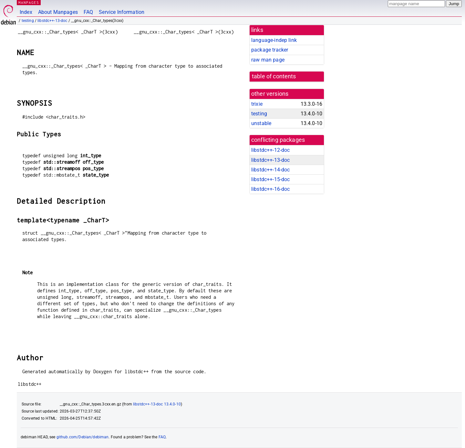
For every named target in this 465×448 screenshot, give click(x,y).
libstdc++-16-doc (270, 189)
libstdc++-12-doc (270, 150)
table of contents (274, 76)
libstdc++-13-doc (52, 20)
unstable (261, 123)
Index (26, 12)
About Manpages (58, 12)
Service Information (121, 12)
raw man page (267, 60)
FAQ (88, 12)
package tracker (269, 50)
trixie (257, 104)
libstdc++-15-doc (270, 179)
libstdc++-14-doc (270, 170)
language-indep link (274, 40)
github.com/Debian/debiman (83, 437)
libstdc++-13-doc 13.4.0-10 (157, 404)
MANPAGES (28, 2)
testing (28, 20)
